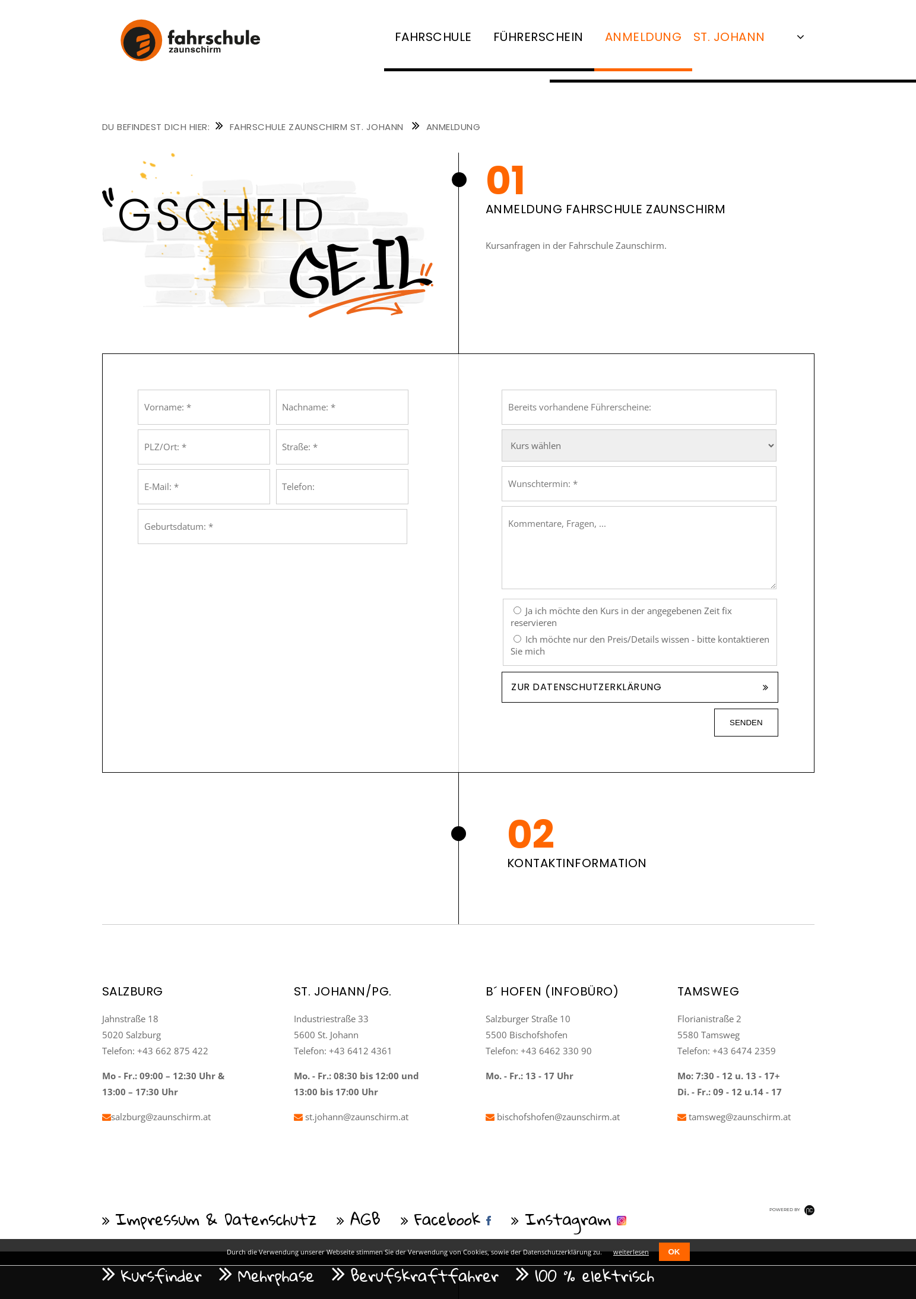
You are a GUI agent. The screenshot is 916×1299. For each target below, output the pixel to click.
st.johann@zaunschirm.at (351, 1117)
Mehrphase (276, 1275)
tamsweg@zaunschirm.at (734, 1117)
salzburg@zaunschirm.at (156, 1117)
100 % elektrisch (594, 1275)
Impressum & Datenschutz (216, 1218)
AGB (365, 1218)
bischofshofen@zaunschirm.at (553, 1117)
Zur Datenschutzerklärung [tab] (586, 687)
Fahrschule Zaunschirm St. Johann (317, 127)
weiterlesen (631, 1251)
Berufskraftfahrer (425, 1275)
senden (746, 722)
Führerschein (538, 37)
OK (674, 1251)
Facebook (447, 1218)
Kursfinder (161, 1275)
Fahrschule (433, 37)
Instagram (568, 1218)
